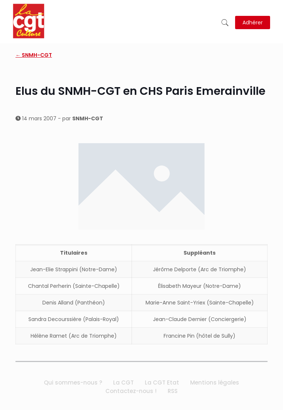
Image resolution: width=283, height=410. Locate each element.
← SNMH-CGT (33, 55)
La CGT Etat (162, 382)
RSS (173, 391)
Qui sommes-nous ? (73, 382)
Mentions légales (214, 382)
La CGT (123, 382)
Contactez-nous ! (131, 391)
